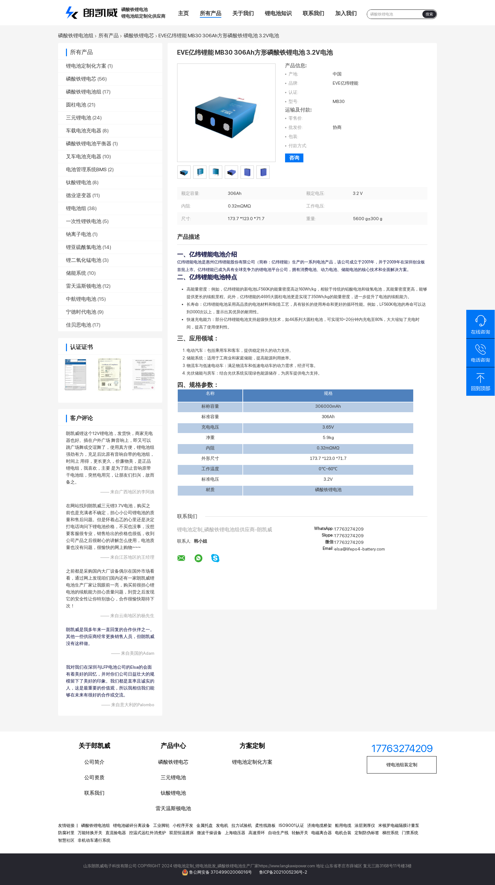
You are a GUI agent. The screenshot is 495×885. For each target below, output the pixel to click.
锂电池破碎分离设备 (131, 825)
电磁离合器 (321, 832)
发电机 (222, 825)
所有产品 (210, 13)
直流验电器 (115, 832)
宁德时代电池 (81, 312)
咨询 (294, 158)
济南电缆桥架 (319, 825)
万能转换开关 (90, 832)
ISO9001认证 (291, 825)
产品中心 (173, 746)
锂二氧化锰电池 (83, 260)
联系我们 (313, 13)
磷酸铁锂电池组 (75, 36)
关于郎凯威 (94, 746)
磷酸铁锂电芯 (139, 36)
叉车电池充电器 (83, 157)
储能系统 (76, 273)
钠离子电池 (78, 234)
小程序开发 (183, 825)
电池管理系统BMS (86, 169)
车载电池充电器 (83, 131)
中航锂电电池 (81, 299)
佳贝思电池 (78, 325)
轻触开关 (300, 832)
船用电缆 (343, 825)
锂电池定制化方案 (86, 66)
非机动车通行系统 (94, 840)
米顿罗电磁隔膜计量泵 (398, 825)
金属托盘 (204, 825)
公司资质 (94, 777)
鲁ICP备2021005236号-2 (283, 872)
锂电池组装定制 (401, 764)
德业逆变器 (78, 195)
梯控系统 (390, 832)
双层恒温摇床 (181, 832)
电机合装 (343, 832)
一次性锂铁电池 (83, 221)
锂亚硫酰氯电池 (83, 247)
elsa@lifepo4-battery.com (359, 548)
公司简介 (94, 762)
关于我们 (243, 13)
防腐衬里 (66, 832)
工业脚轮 (161, 825)
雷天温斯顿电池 (83, 286)
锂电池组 (76, 208)
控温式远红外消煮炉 (147, 832)
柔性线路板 (265, 825)
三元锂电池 (78, 118)
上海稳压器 (235, 832)
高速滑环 (256, 832)
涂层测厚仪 (365, 825)
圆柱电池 (76, 105)
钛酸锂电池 (78, 182)
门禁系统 (410, 832)
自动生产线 (278, 832)
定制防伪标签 (367, 832)
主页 (183, 13)
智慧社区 (66, 840)
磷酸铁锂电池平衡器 (88, 144)
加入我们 (346, 13)
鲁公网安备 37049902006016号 (221, 872)
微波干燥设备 (209, 832)
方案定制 (252, 746)
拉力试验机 (241, 825)
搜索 (429, 14)
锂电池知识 (278, 13)
